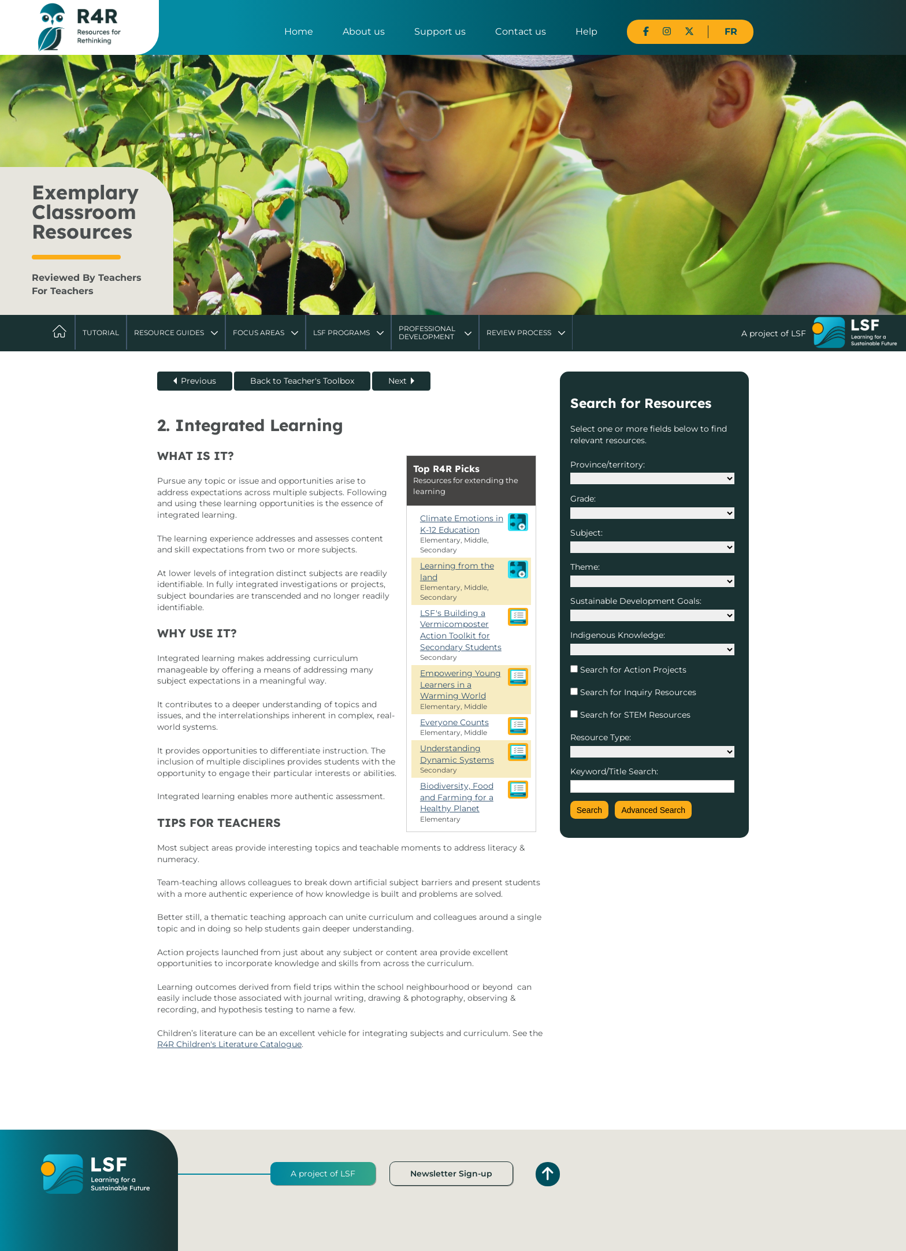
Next (397, 381)
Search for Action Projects (632, 670)
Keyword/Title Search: (614, 771)
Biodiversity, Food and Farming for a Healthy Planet (456, 797)
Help (586, 31)
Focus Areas (258, 332)
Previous (198, 381)
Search (589, 810)
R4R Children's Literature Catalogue (229, 1044)
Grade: (583, 498)
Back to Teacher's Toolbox (302, 381)
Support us (440, 31)
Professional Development (427, 332)
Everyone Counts (454, 722)
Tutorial (101, 332)
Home (298, 31)
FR (731, 31)
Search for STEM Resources (634, 715)
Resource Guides (169, 332)
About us (364, 31)
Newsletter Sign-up (451, 1173)
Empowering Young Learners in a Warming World (460, 684)
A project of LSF (323, 1173)
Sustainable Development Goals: (635, 601)
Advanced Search (653, 810)
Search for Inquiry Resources (637, 692)
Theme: (585, 567)
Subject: (586, 533)
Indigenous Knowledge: (617, 635)
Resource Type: (600, 737)
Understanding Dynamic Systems (457, 754)
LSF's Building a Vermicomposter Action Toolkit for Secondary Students (461, 630)
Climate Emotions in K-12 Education (461, 524)
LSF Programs (341, 332)
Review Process (519, 332)
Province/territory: (607, 464)
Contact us (520, 31)
